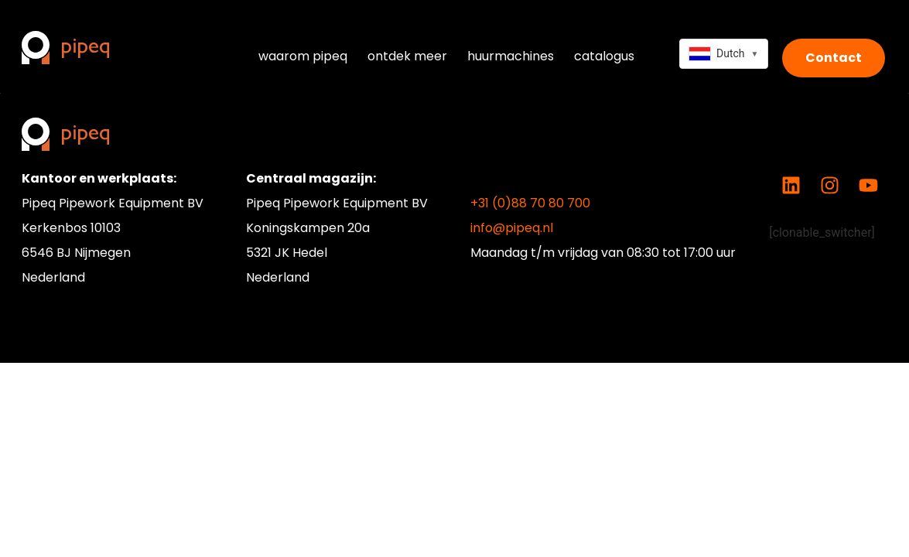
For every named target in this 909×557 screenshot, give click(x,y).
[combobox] (723, 54)
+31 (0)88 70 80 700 (530, 203)
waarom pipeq (302, 56)
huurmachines (510, 56)
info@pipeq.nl (511, 228)
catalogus (604, 56)
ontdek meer (407, 56)
